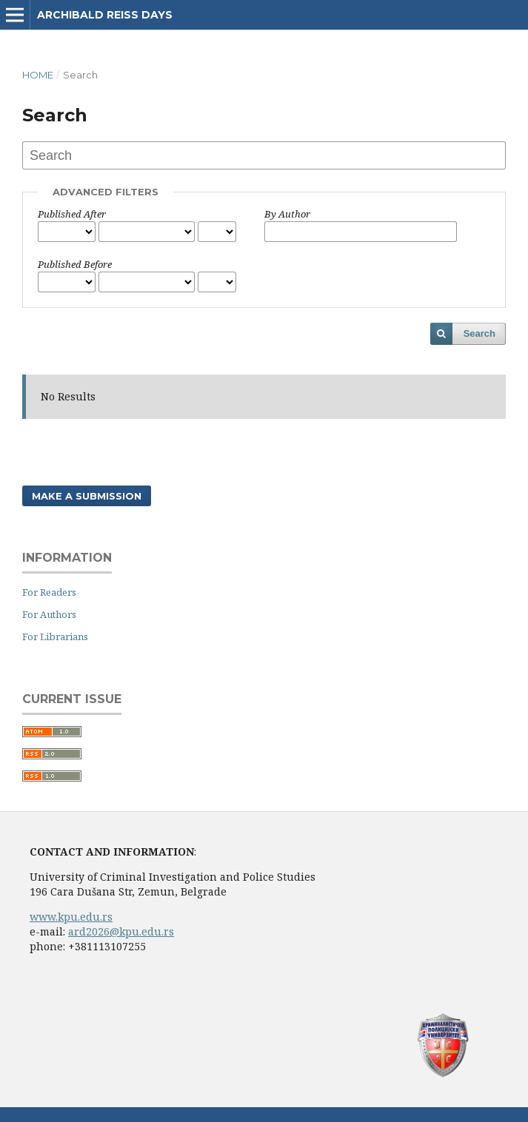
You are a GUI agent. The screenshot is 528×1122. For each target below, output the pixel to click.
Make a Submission (86, 496)
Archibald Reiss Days (105, 14)
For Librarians (55, 636)
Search (479, 333)
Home (37, 75)
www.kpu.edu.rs (71, 917)
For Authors (49, 614)
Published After (72, 214)
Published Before (75, 264)
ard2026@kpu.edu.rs (121, 931)
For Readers (49, 592)
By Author (287, 214)
